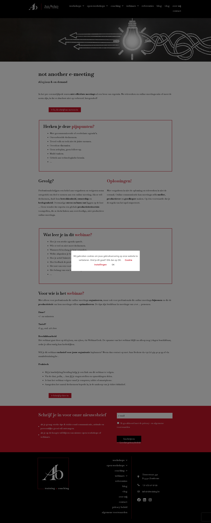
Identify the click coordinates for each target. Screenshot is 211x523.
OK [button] (113, 264)
